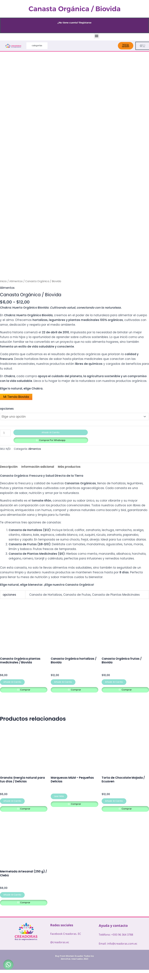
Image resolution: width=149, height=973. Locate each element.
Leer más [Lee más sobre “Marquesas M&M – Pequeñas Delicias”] (59, 795)
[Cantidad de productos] (5, 432)
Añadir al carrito (51, 431)
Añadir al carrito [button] (12, 681)
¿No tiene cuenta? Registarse (74, 22)
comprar (25, 689)
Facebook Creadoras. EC (65, 933)
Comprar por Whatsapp (52, 439)
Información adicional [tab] (37, 466)
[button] (96, 36)
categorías (37, 45)
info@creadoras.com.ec (122, 943)
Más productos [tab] (69, 466)
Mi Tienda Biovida (16, 397)
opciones (7, 409)
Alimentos (16, 281)
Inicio (3, 281)
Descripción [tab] (9, 466)
